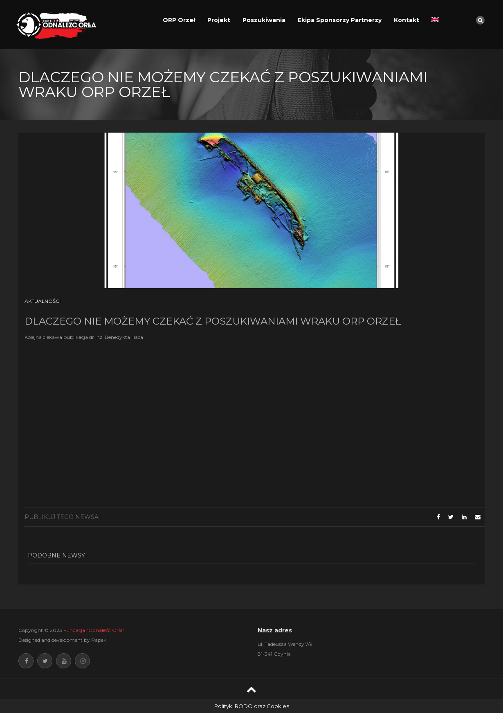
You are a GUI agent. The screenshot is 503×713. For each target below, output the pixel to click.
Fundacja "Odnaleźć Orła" (94, 630)
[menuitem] (435, 20)
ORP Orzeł (179, 20)
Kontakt (406, 20)
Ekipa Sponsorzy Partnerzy (340, 20)
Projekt (218, 20)
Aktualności (43, 301)
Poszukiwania (264, 20)
